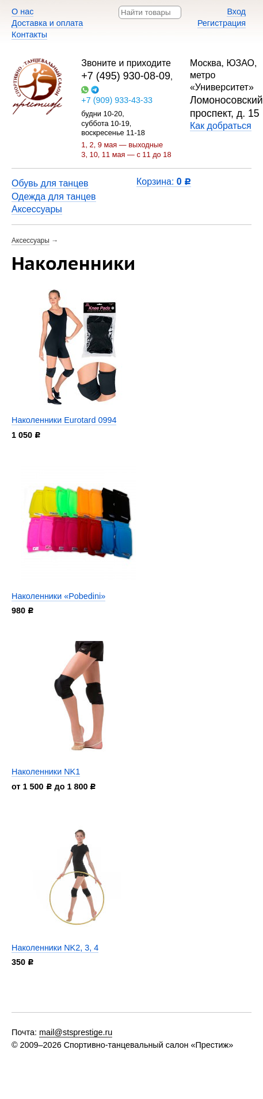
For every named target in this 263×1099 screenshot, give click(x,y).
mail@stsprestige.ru (75, 1032)
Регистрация (221, 23)
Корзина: (163, 181)
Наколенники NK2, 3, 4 (55, 947)
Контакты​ (29, 34)
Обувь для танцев (50, 183)
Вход (236, 11)
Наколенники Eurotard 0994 (64, 420)
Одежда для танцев (54, 196)
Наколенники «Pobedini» (58, 596)
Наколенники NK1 (46, 771)
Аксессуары (37, 209)
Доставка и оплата (47, 23)
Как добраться (220, 126)
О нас (22, 11)
